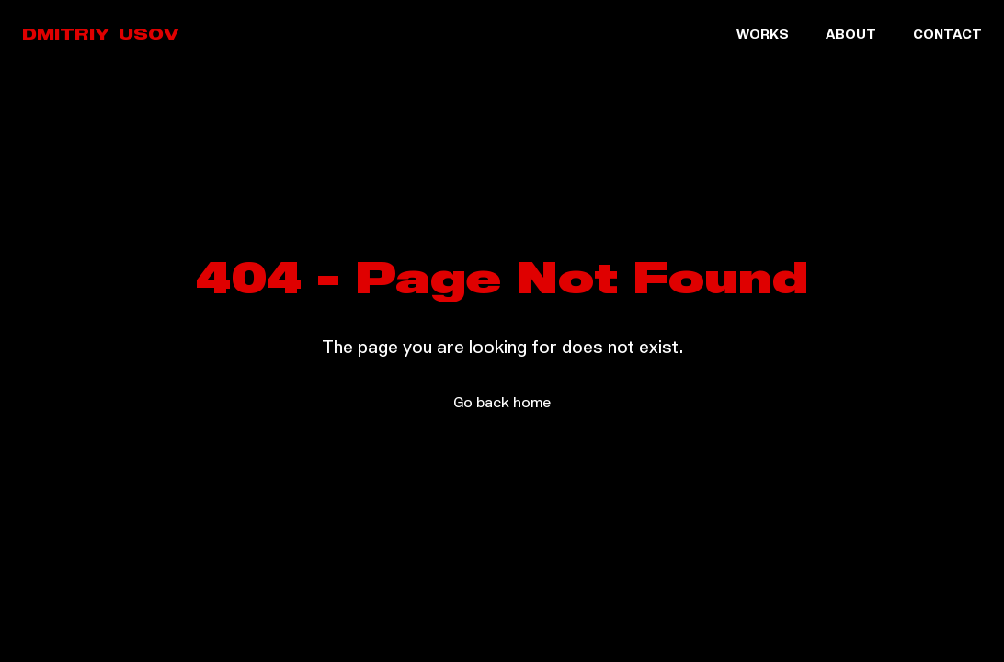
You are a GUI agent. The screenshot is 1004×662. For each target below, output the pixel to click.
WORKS (762, 35)
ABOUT (851, 35)
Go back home (502, 403)
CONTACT (947, 35)
